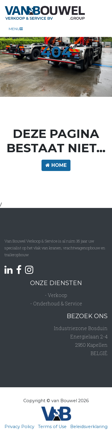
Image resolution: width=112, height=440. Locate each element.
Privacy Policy (19, 426)
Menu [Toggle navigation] (16, 29)
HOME (56, 165)
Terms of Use (52, 426)
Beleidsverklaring (89, 426)
